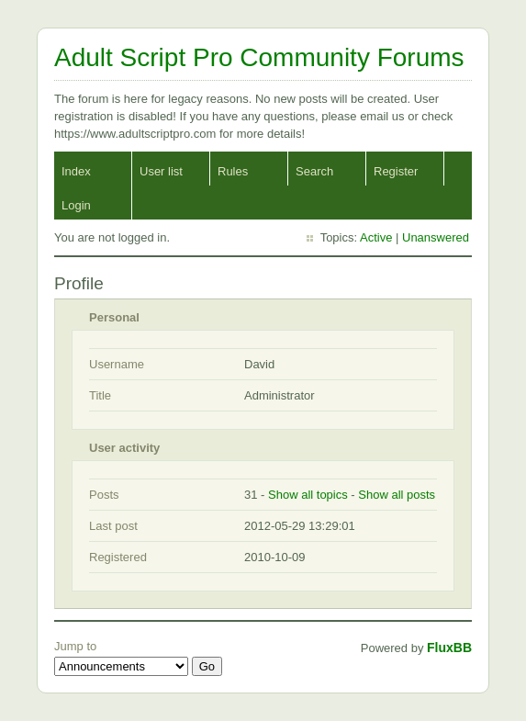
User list (161, 171)
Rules (233, 171)
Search (314, 171)
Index (76, 171)
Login (76, 205)
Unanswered (435, 237)
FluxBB (449, 647)
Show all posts (396, 494)
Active (376, 237)
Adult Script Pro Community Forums (259, 57)
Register (396, 171)
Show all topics (308, 494)
